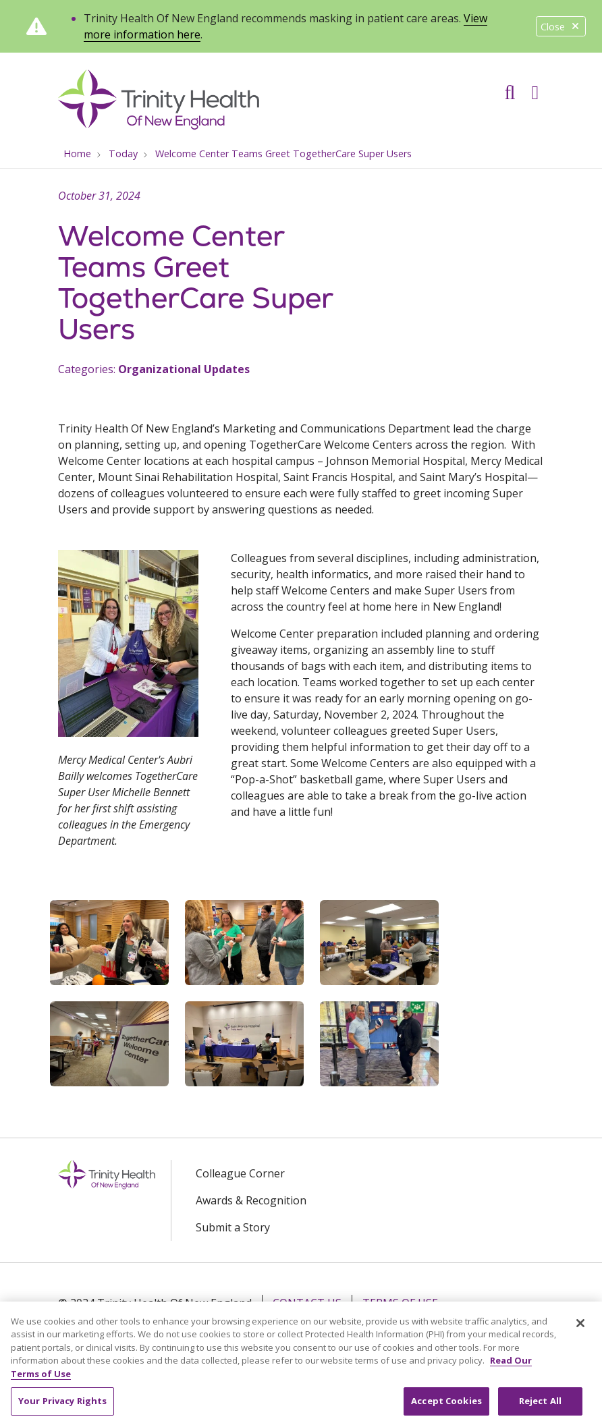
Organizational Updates (184, 369)
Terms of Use (400, 1302)
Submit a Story (233, 1227)
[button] (537, 88)
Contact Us (307, 1302)
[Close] (580, 1332)
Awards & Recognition (251, 1200)
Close (561, 26)
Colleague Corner (240, 1173)
